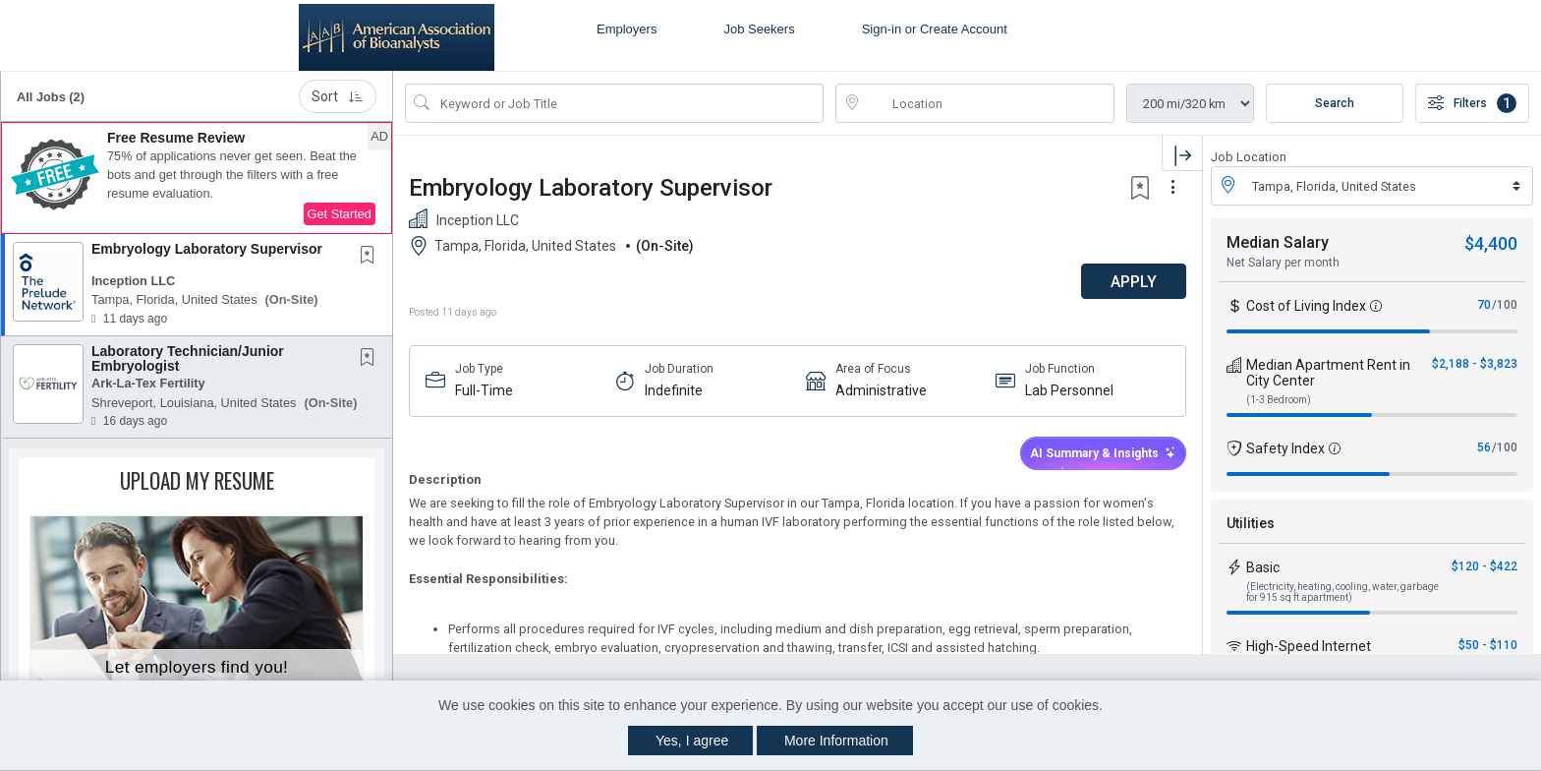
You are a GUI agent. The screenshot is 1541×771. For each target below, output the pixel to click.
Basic (1263, 567)
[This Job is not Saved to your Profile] (371, 256)
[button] (196, 178)
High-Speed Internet (1308, 646)
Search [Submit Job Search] (1334, 103)
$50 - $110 (1487, 645)
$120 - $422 (1484, 566)
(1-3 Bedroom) (1278, 399)
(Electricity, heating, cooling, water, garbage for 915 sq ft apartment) (1342, 592)
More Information (836, 740)
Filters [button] (1472, 103)
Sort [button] (338, 96)
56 (1484, 447)
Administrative (881, 390)
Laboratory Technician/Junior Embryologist (187, 358)
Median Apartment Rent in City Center (1328, 372)
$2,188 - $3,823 (1474, 364)
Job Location (1248, 156)
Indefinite (674, 390)
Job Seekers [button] (758, 29)
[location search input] (988, 103)
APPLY (1134, 281)
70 (1484, 305)
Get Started (339, 214)
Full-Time (484, 390)
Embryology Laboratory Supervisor (206, 249)
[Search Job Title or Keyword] (628, 103)
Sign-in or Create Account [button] (934, 29)
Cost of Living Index (1306, 306)
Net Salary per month (1283, 262)
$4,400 (1490, 243)
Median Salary (1278, 242)
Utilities (1251, 523)
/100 (1504, 305)
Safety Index (1285, 448)
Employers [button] (626, 29)
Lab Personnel (1069, 390)
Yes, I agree (692, 740)
